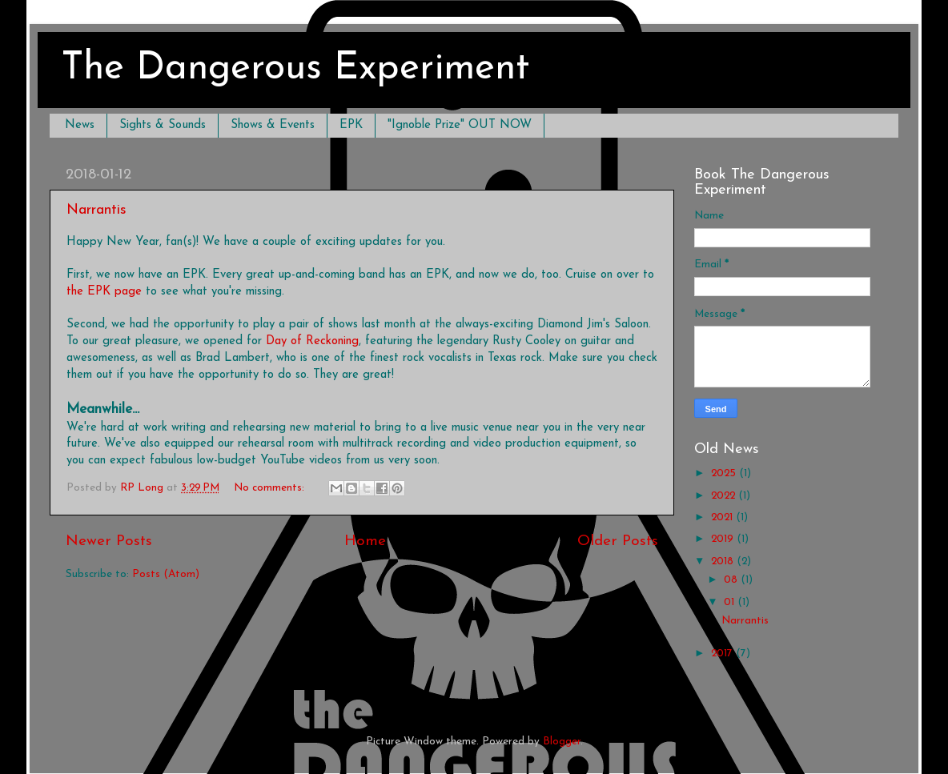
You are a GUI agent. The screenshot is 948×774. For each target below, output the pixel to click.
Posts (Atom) (165, 574)
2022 (724, 496)
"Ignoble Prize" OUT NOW (460, 125)
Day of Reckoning (312, 341)
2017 (723, 653)
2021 (723, 517)
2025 (725, 473)
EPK (351, 125)
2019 (724, 539)
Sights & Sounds (162, 125)
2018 (724, 561)
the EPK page (104, 292)
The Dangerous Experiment (295, 69)
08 (732, 580)
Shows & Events (273, 125)
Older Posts (617, 541)
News (79, 125)
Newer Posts (109, 541)
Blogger (561, 741)
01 (730, 602)
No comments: (270, 488)
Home (365, 541)
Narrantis (96, 210)
